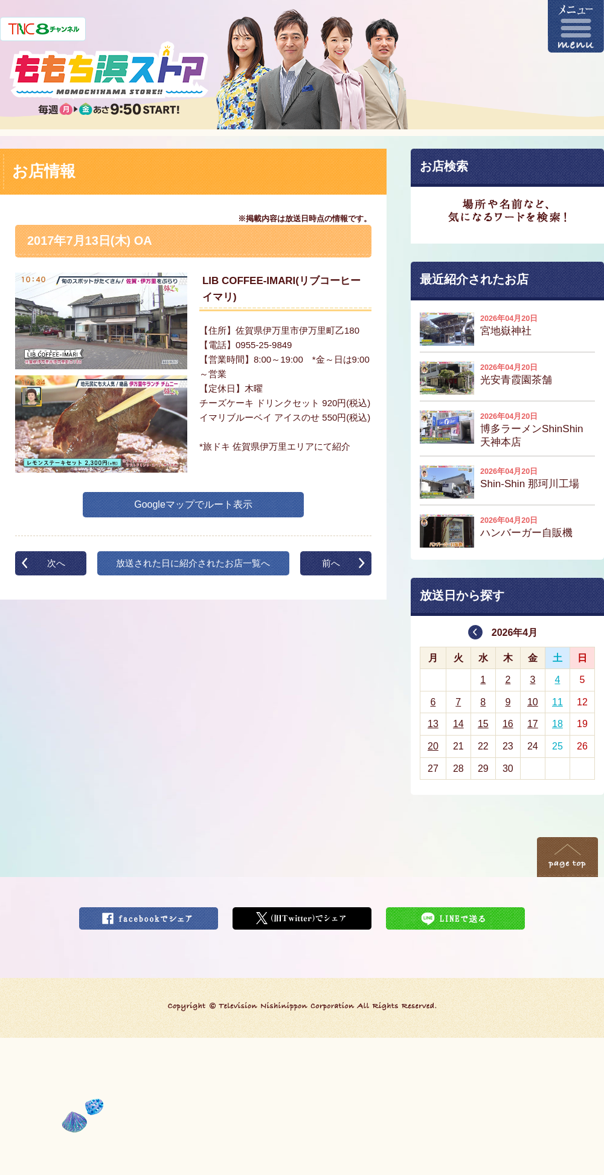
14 (458, 724)
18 (557, 724)
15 (483, 724)
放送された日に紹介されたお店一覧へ (193, 563)
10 (532, 702)
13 (433, 724)
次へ (56, 563)
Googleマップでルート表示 (193, 504)
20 (433, 746)
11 (557, 702)
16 (508, 724)
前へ (331, 563)
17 (532, 724)
